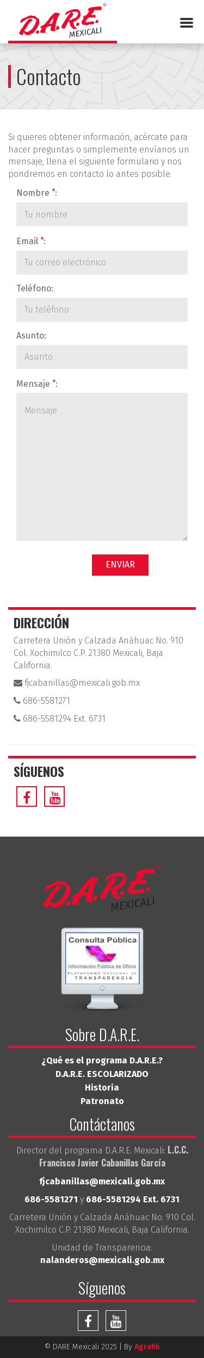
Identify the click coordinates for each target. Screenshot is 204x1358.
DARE (62, 23)
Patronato (102, 1101)
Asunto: (31, 335)
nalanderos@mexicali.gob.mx (102, 1260)
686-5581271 (42, 701)
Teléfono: (34, 288)
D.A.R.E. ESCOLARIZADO (102, 1074)
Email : (31, 240)
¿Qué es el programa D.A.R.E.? (102, 1060)
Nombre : (36, 192)
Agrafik (147, 1346)
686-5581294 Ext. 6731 (60, 718)
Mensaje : (37, 383)
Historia (102, 1087)
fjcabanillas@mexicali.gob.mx (77, 683)
